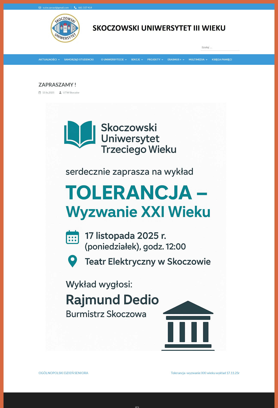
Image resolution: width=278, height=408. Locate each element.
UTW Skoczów (71, 92)
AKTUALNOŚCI (48, 59)
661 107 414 (85, 7)
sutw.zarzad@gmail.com (56, 7)
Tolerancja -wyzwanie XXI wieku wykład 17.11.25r (205, 373)
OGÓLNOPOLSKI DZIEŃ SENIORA (63, 373)
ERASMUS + (174, 59)
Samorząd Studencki (79, 59)
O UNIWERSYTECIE (112, 59)
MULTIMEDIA (196, 59)
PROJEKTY (153, 59)
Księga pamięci (222, 59)
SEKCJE (135, 59)
